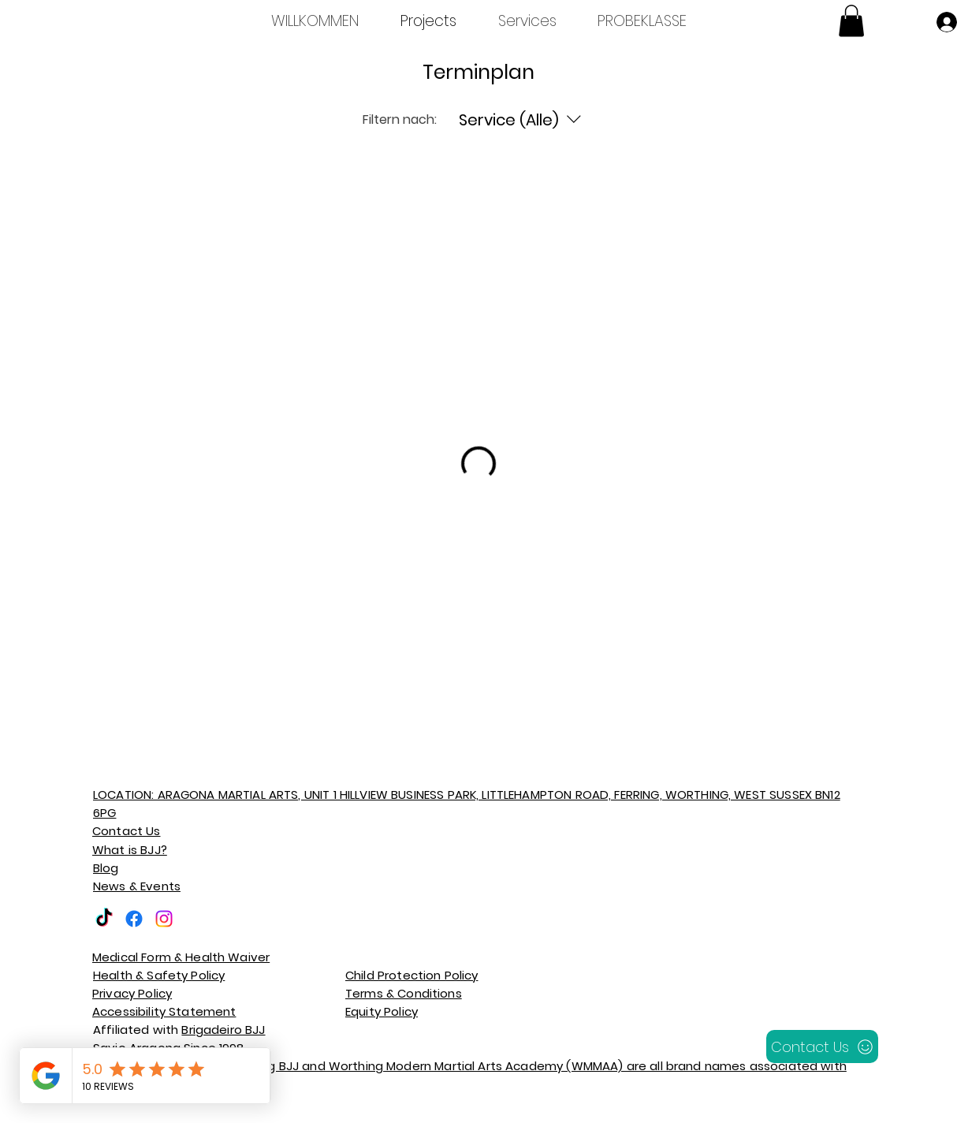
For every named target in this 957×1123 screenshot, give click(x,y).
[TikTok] (104, 919)
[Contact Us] (822, 1046)
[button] (851, 21)
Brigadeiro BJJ (223, 1029)
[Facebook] (134, 919)
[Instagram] (164, 919)
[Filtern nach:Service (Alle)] (522, 120)
